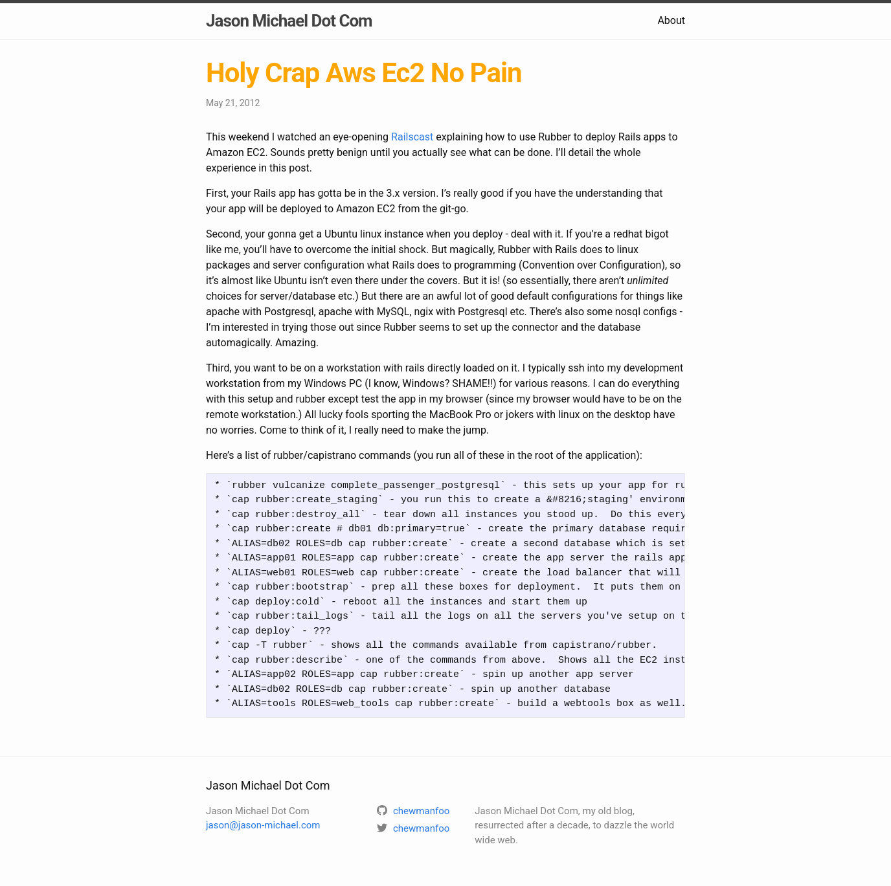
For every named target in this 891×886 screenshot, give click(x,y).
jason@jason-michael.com (263, 825)
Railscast (412, 137)
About (671, 20)
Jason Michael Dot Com (289, 20)
